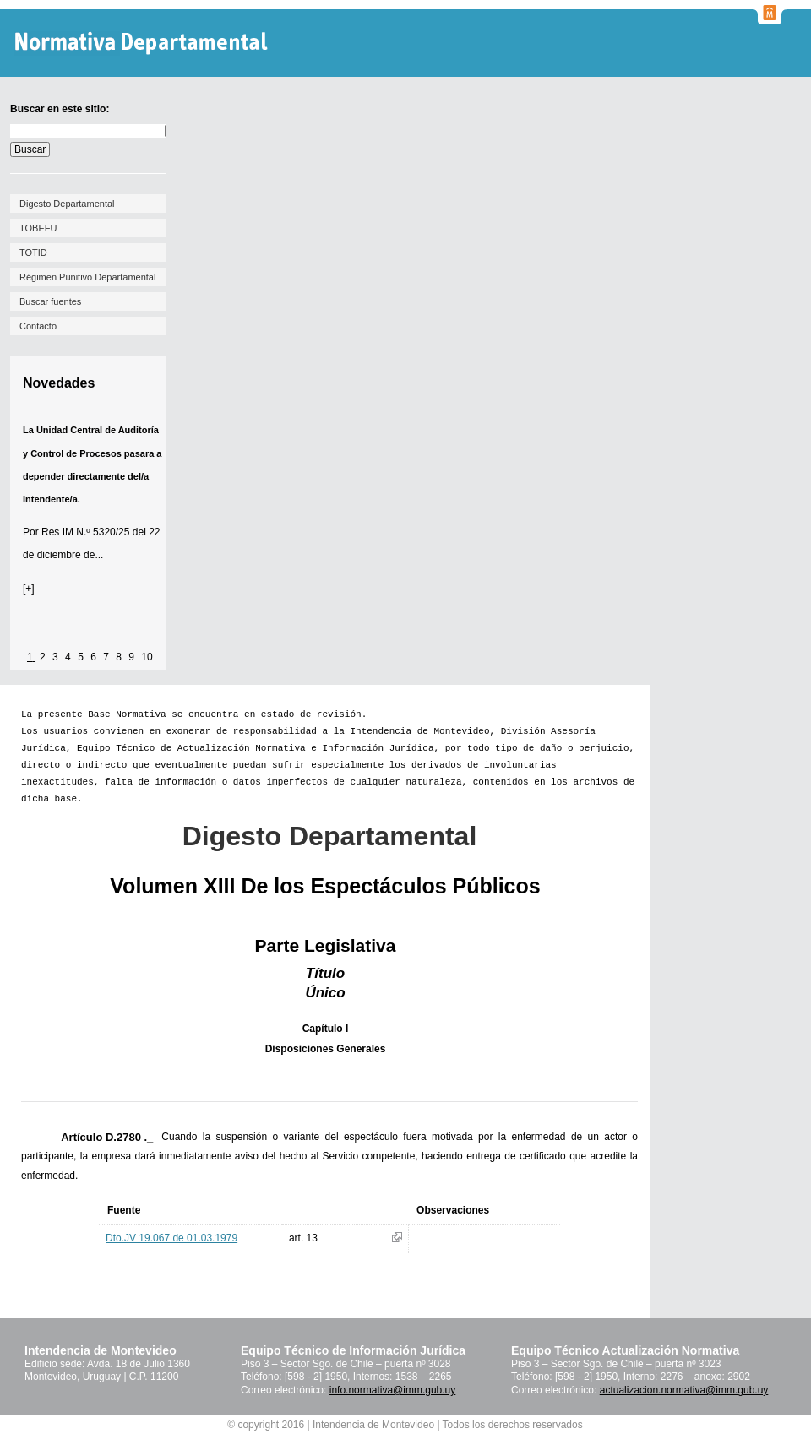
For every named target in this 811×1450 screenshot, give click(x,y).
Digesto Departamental (67, 203)
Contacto (38, 326)
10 (146, 657)
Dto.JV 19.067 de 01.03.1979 (171, 1238)
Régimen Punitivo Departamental (87, 277)
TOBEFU (38, 228)
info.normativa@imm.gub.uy (392, 1390)
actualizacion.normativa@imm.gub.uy (684, 1390)
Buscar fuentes (50, 301)
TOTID (33, 252)
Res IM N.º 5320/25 (85, 532)
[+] (29, 589)
